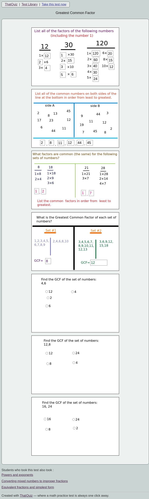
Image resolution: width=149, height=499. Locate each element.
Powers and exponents (17, 475)
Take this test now (54, 4)
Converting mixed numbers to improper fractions (35, 481)
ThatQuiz (11, 4)
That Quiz (26, 495)
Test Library (30, 4)
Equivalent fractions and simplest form (28, 487)
